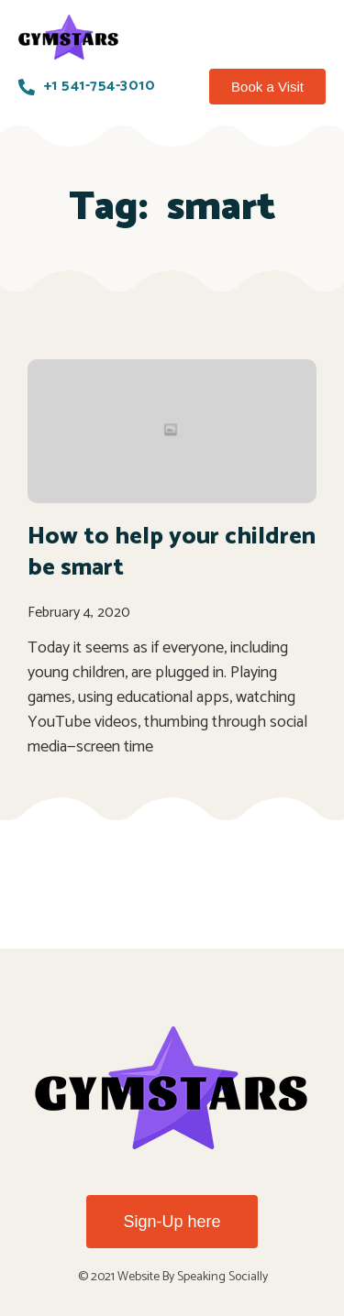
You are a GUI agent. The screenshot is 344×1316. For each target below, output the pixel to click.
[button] (267, 87)
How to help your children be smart (172, 552)
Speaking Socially (222, 1277)
